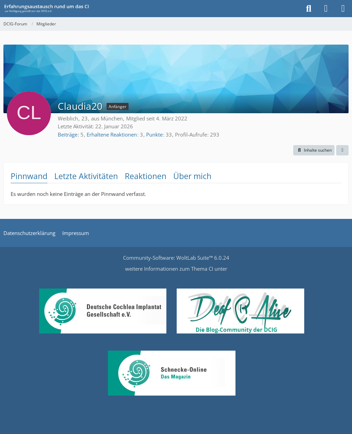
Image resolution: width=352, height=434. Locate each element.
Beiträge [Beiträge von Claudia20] (67, 134)
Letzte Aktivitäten (86, 176)
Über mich (192, 176)
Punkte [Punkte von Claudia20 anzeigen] (154, 134)
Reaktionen (145, 176)
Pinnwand (29, 176)
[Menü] (343, 8)
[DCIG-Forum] (49, 8)
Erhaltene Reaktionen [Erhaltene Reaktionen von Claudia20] (112, 134)
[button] (313, 150)
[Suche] (309, 8)
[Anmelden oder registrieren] (326, 8)
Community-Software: (176, 257)
